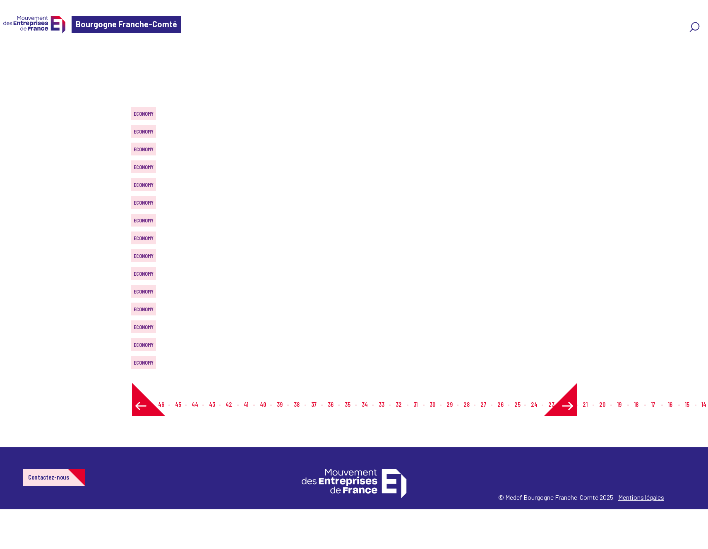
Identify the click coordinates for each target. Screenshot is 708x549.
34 (365, 404)
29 (449, 404)
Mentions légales (641, 497)
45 (178, 404)
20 (602, 404)
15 (687, 404)
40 (263, 404)
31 (415, 404)
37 (314, 404)
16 (670, 404)
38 (297, 404)
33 (381, 404)
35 (347, 404)
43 (212, 404)
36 (331, 404)
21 (585, 404)
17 (653, 404)
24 (534, 404)
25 (517, 404)
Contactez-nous (48, 477)
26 (500, 404)
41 (246, 404)
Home (18, 55)
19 (619, 404)
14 (703, 404)
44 (195, 404)
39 (280, 404)
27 (483, 404)
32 (399, 404)
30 (432, 404)
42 (229, 404)
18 (636, 404)
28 (466, 404)
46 (161, 404)
